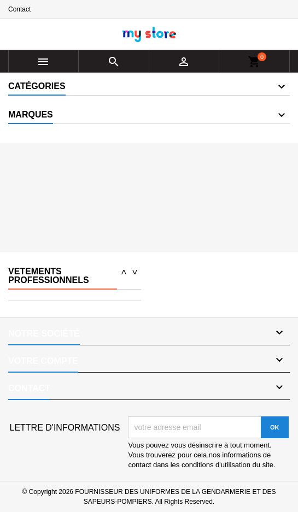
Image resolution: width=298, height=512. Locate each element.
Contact (19, 9)
